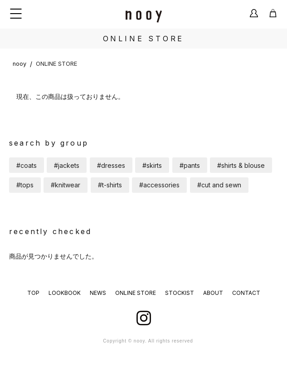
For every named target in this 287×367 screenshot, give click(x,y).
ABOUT (213, 292)
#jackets (66, 165)
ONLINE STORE (56, 63)
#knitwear (65, 185)
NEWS (98, 292)
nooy (19, 63)
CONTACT (246, 292)
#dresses (111, 165)
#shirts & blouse (241, 165)
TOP (33, 292)
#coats (26, 165)
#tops (25, 185)
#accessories (159, 185)
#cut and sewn (219, 185)
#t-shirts (110, 185)
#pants (190, 165)
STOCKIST (179, 292)
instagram (143, 318)
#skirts (152, 165)
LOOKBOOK (65, 292)
